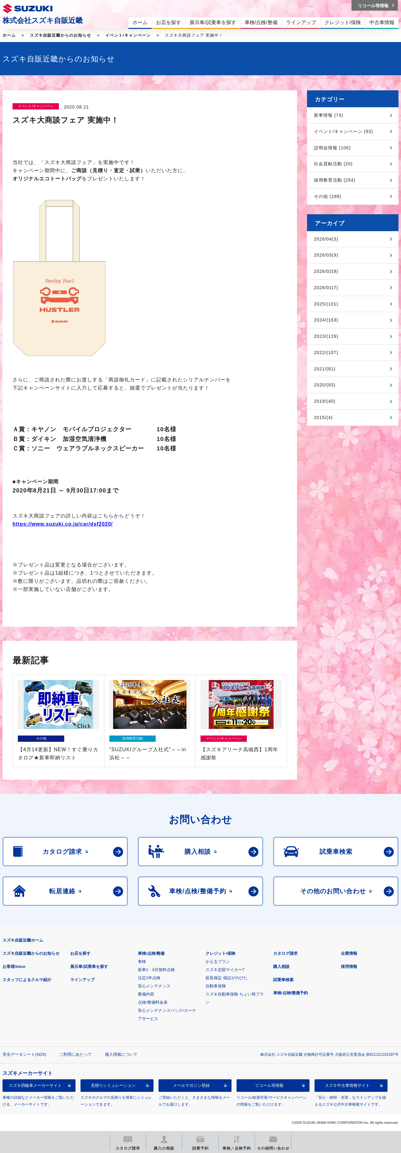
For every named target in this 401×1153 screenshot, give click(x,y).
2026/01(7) (326, 287)
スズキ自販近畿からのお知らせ (60, 35)
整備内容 (146, 994)
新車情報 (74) (328, 115)
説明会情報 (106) (332, 147)
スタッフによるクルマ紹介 (27, 979)
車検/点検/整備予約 (290, 993)
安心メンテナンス (154, 986)
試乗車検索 (283, 979)
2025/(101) (326, 303)
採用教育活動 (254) (335, 180)
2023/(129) (326, 336)
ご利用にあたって (75, 1054)
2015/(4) (323, 417)
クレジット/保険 (220, 953)
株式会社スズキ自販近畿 (43, 20)
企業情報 (349, 953)
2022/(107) (326, 352)
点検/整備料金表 (153, 1002)
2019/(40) (325, 401)
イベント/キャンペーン (128, 35)
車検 (142, 961)
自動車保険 (216, 986)
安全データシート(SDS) (24, 1054)
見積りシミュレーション (113, 1085)
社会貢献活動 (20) (333, 163)
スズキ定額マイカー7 (225, 969)
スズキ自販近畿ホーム (23, 940)
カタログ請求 (285, 953)
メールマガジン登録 (191, 1085)
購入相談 (281, 966)
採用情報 (349, 966)
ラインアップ (82, 979)
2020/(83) (325, 384)
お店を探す (80, 953)
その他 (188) (327, 196)
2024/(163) (326, 319)
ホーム (9, 35)
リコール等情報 (269, 1085)
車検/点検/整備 (151, 953)
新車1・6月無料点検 (156, 969)
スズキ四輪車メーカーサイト (35, 1085)
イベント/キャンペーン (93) (343, 131)
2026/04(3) (326, 239)
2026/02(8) (326, 271)
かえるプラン (218, 961)
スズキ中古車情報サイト (347, 1085)
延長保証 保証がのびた (226, 977)
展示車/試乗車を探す (89, 966)
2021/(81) (325, 368)
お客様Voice (14, 966)
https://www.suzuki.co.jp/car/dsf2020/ (63, 524)
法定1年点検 (149, 977)
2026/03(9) (326, 255)
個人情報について (121, 1054)
